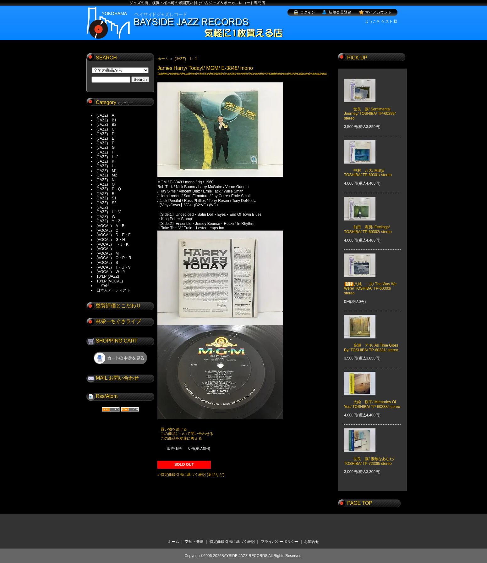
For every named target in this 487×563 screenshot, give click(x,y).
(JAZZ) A (105, 115)
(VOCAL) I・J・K (112, 244)
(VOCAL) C (107, 230)
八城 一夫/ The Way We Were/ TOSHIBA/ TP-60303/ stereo (370, 284)
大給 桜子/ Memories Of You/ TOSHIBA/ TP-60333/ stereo (372, 400)
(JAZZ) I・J (109, 157)
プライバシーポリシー (279, 541)
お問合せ (311, 541)
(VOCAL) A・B (110, 226)
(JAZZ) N (105, 180)
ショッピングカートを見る (120, 358)
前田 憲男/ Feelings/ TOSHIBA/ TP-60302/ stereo (368, 225)
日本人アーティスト (113, 290)
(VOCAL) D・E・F (113, 235)
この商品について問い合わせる (187, 434)
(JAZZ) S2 (106, 203)
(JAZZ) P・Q (108, 189)
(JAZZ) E (105, 138)
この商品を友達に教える (181, 438)
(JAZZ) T (105, 207)
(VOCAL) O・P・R (113, 258)
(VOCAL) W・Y (110, 272)
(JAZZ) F (105, 143)
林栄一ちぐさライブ (118, 321)
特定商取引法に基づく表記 (232, 541)
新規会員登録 (340, 12)
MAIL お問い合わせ (117, 378)
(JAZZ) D (105, 134)
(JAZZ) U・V (108, 212)
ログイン (307, 12)
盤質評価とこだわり (118, 305)
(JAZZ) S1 (106, 198)
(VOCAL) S (107, 262)
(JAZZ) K (105, 161)
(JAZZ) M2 (106, 175)
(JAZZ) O (105, 184)
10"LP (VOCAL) (109, 281)
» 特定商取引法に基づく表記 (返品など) (190, 474)
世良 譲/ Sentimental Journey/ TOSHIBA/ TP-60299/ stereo (370, 109)
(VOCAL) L (107, 249)
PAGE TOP (359, 503)
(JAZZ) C (105, 129)
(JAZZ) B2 (106, 124)
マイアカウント (378, 12)
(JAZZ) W (105, 217)
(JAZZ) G (105, 147)
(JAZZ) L (105, 166)
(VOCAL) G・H (110, 239)
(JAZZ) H (105, 152)
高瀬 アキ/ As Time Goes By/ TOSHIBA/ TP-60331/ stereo (371, 343)
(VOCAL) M (107, 253)
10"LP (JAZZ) (107, 276)
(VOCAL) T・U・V (113, 267)
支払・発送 (194, 541)
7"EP (102, 285)
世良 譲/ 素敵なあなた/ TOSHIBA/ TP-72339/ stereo (369, 457)
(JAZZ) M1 (106, 171)
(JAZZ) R (105, 194)
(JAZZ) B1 (106, 120)
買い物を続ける (174, 429)
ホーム (163, 59)
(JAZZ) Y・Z (108, 221)
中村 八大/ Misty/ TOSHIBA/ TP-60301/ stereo (368, 168)
